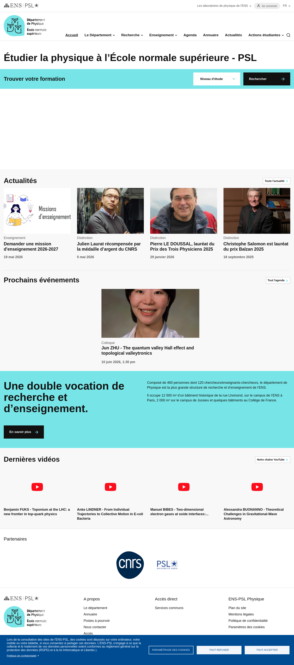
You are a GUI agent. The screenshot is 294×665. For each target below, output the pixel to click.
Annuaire (210, 35)
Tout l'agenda (276, 280)
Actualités (233, 35)
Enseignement (161, 35)
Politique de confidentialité (21, 655)
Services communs (169, 608)
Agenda (190, 35)
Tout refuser (219, 649)
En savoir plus (20, 432)
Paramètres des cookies (247, 627)
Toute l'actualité (274, 180)
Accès (88, 633)
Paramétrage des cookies (171, 649)
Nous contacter (95, 627)
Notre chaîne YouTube (270, 459)
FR (285, 5)
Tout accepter (267, 649)
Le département (95, 608)
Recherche (130, 35)
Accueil (71, 35)
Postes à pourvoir (97, 621)
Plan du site (237, 608)
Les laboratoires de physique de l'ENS (222, 5)
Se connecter (269, 6)
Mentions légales (241, 614)
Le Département (98, 35)
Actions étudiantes (264, 35)
